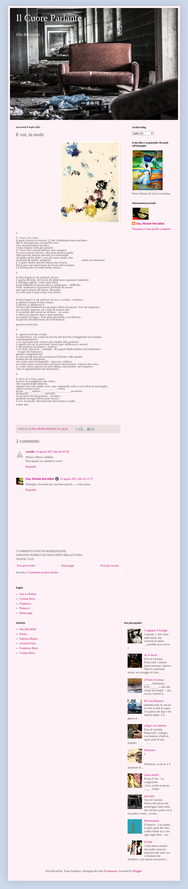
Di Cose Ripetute (153, 700)
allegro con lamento (155, 725)
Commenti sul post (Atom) (43, 572)
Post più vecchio (109, 565)
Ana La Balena (28, 594)
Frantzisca (25, 603)
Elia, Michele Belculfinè (40, 478)
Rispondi (31, 466)
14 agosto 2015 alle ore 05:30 (52, 451)
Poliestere (149, 750)
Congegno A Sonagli (155, 630)
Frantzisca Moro (29, 648)
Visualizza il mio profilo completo (151, 228)
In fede (148, 841)
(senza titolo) (151, 774)
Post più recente (26, 565)
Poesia (23, 634)
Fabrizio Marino (29, 638)
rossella (30, 451)
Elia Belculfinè (28, 629)
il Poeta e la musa (154, 679)
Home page (67, 565)
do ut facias (150, 655)
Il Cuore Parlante (49, 18)
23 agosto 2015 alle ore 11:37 (76, 478)
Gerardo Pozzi (28, 643)
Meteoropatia (151, 820)
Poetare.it (25, 608)
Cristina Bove (27, 598)
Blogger (137, 871)
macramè (149, 796)
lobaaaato (112, 871)
